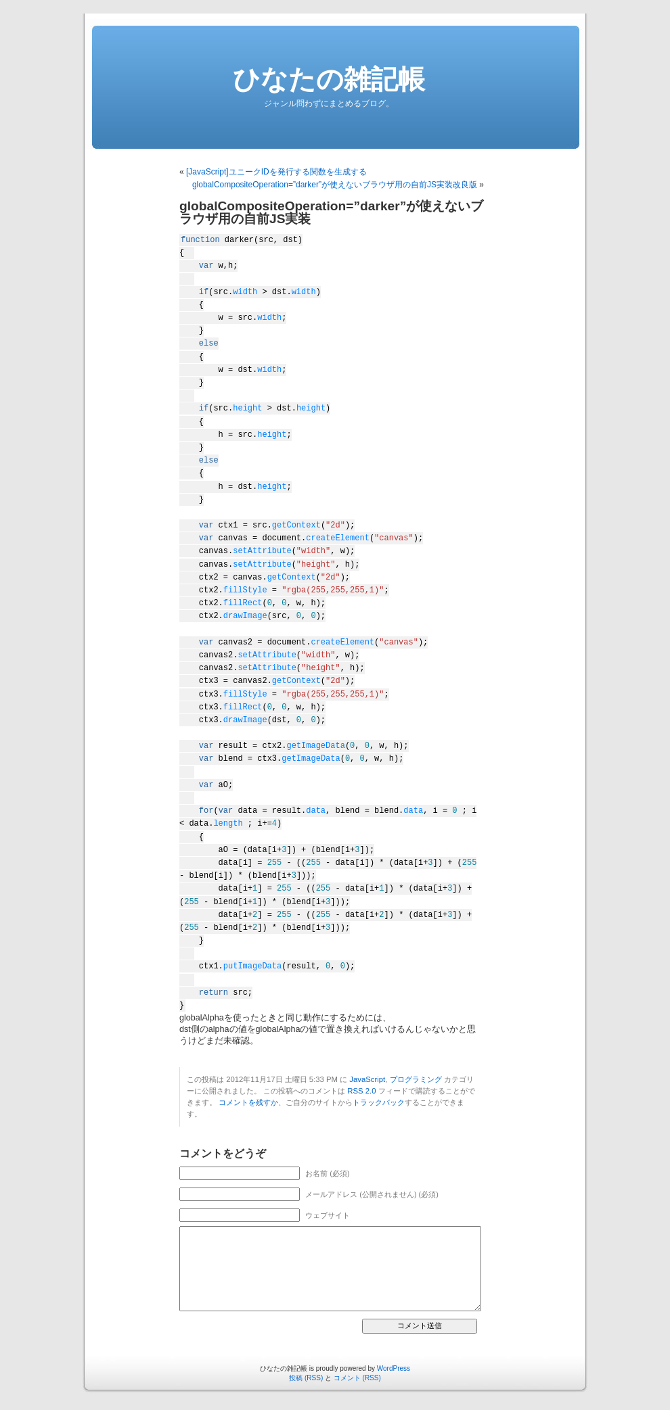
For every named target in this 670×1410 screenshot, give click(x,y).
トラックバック (379, 1102)
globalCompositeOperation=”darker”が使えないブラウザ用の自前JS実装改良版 (334, 184)
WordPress (393, 1368)
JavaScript (367, 1079)
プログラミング (416, 1079)
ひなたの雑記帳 (329, 79)
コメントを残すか (248, 1102)
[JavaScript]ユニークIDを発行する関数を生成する (276, 172)
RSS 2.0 (361, 1091)
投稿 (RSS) (306, 1378)
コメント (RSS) (357, 1378)
